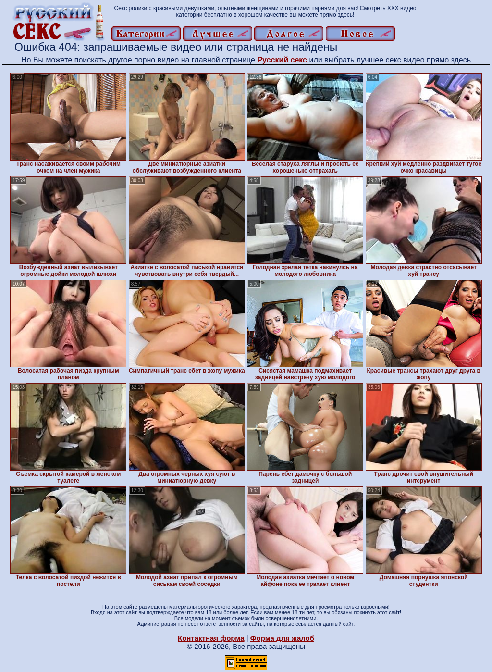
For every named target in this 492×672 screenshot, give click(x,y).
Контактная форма (211, 638)
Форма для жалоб (282, 638)
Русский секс (282, 60)
